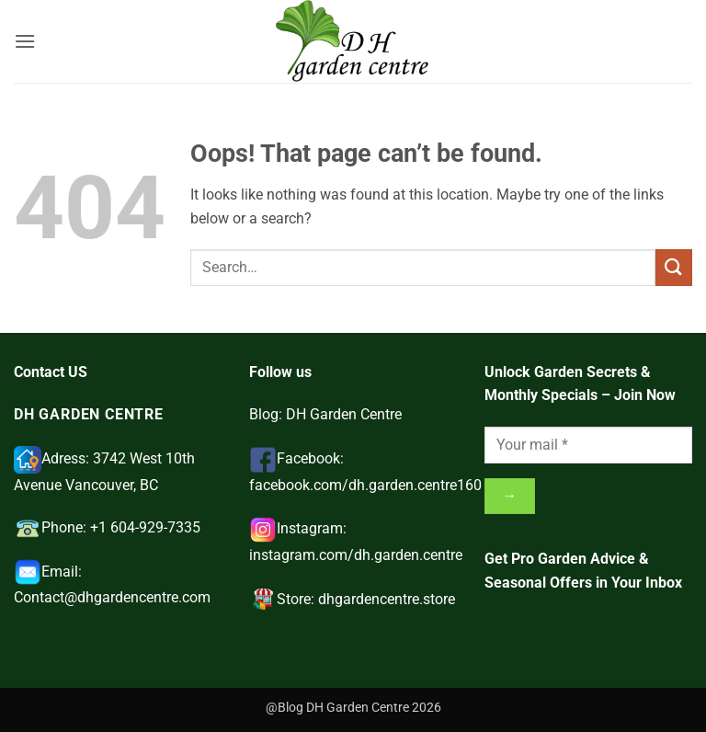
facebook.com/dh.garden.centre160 (365, 485)
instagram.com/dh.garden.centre (355, 555)
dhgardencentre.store (386, 599)
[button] (25, 40)
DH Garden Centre (344, 414)
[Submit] (673, 267)
